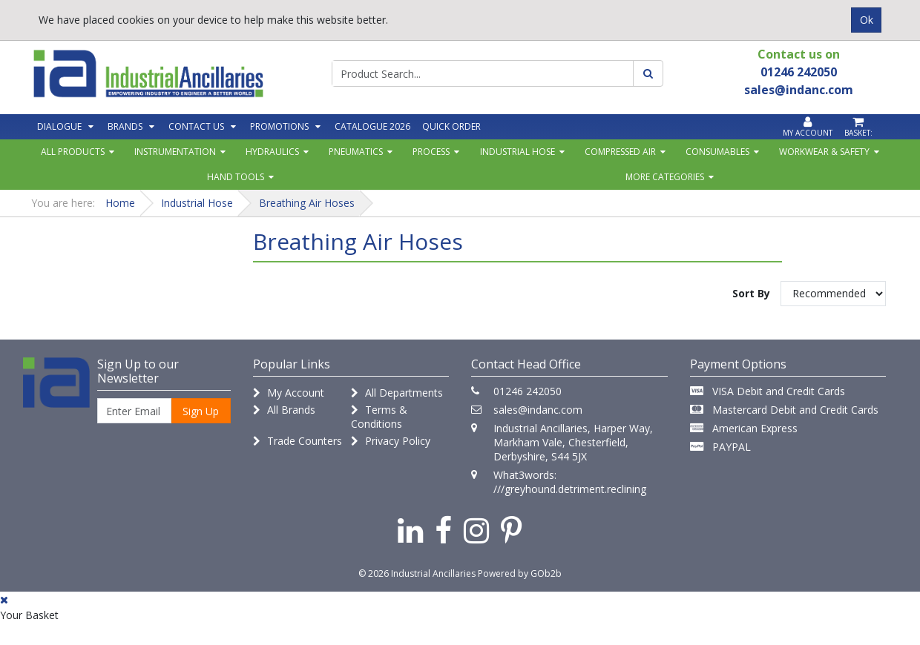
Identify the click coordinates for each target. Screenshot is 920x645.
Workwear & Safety (824, 151)
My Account (288, 393)
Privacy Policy (390, 441)
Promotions (279, 126)
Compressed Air (620, 151)
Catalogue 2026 (372, 126)
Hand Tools (235, 177)
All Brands (284, 410)
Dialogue (59, 126)
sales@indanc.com (537, 410)
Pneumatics (356, 151)
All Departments (397, 393)
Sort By (751, 293)
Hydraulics (272, 151)
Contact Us (196, 126)
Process (431, 151)
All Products (73, 151)
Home (120, 203)
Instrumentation (175, 151)
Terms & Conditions (379, 417)
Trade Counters (297, 441)
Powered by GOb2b (520, 573)
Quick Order (451, 126)
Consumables (717, 151)
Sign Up (201, 411)
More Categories (664, 177)
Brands (125, 126)
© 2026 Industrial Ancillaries (417, 573)
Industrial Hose (517, 151)
